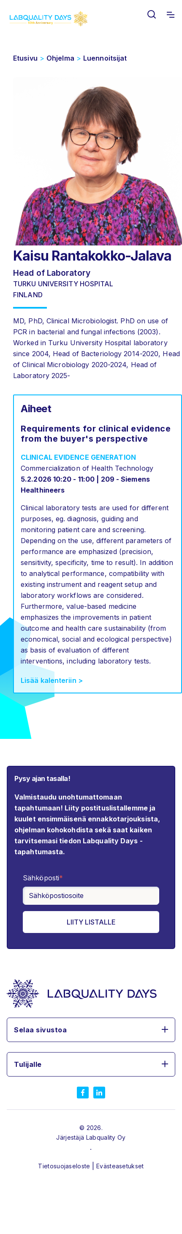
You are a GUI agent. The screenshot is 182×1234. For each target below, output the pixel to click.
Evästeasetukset (120, 1166)
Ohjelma (60, 58)
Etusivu (25, 58)
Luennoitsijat (105, 58)
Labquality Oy (106, 1137)
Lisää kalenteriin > (52, 680)
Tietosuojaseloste (65, 1166)
